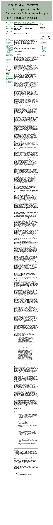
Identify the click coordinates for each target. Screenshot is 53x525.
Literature (19, 54)
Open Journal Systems (42, 23)
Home (15, 22)
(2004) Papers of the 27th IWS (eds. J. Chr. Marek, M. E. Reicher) (25, 23)
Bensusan (30, 23)
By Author (44, 48)
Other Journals (44, 51)
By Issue (44, 47)
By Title (43, 49)
